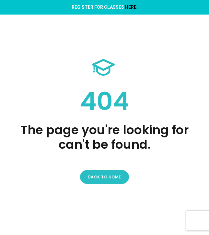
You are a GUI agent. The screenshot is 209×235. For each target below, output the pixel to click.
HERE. (131, 7)
